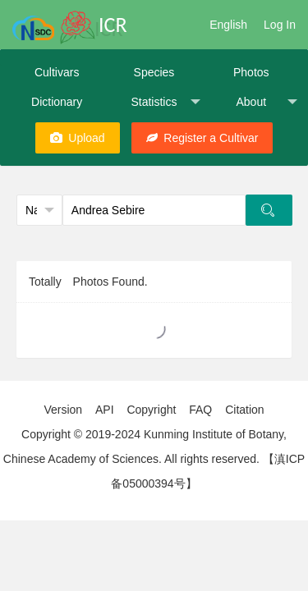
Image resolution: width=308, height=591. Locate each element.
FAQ (200, 409)
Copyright (151, 409)
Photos (251, 72)
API (104, 409)
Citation (244, 409)
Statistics (165, 102)
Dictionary (56, 101)
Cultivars (56, 72)
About (266, 102)
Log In (280, 24)
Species (154, 72)
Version (63, 409)
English (228, 24)
